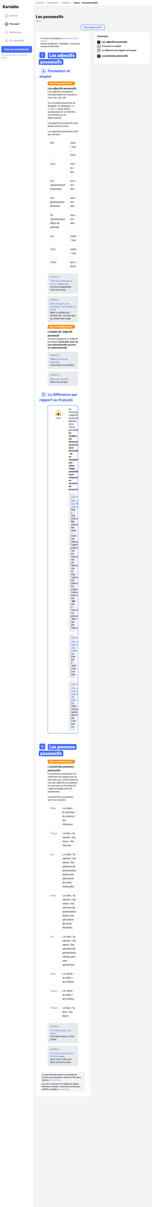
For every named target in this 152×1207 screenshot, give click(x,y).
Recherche (13, 32)
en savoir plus (55, 1080)
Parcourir (12, 24)
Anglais (66, 2)
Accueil (11, 16)
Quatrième (52, 2)
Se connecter (14, 40)
